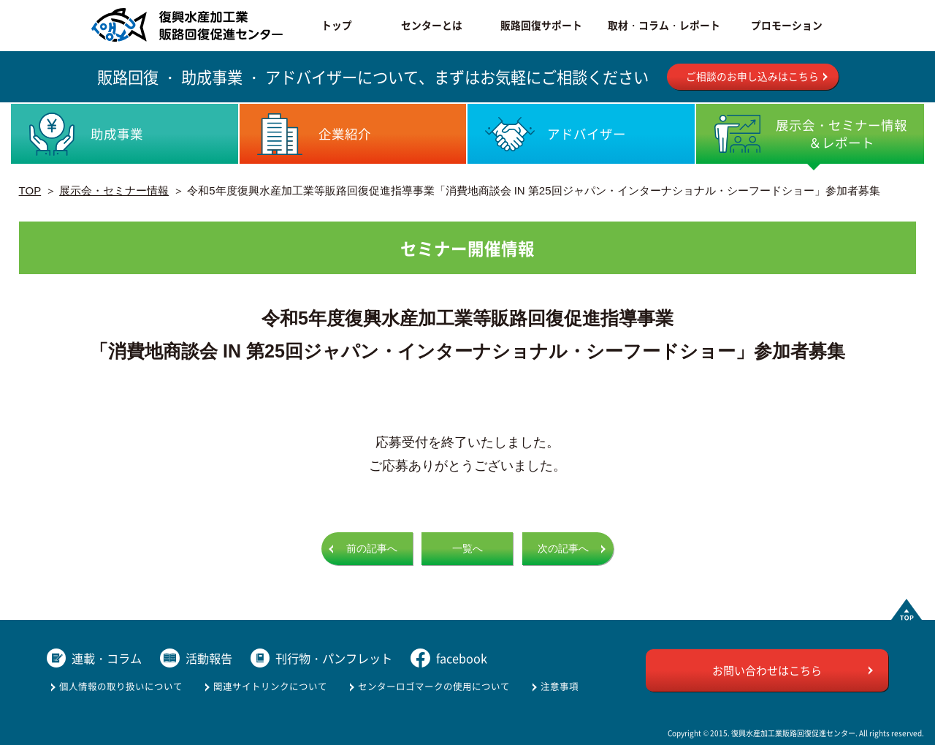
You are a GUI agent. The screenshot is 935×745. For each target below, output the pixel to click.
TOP (30, 190)
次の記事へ (563, 548)
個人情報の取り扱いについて (121, 686)
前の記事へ (371, 548)
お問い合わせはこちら (767, 670)
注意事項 (560, 686)
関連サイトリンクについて (270, 686)
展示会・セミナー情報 (114, 190)
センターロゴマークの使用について (434, 686)
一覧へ (467, 548)
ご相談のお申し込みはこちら (752, 76)
